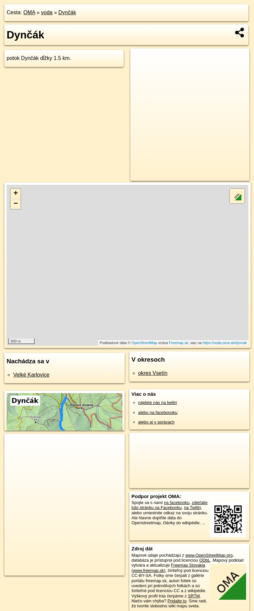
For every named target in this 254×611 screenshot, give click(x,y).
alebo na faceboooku (158, 412)
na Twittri (192, 507)
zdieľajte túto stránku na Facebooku (170, 505)
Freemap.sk (178, 343)
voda (47, 12)
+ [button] (16, 194)
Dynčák (67, 12)
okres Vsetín (153, 373)
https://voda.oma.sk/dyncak (225, 343)
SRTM (194, 595)
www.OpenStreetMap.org (209, 555)
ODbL (204, 560)
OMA (29, 12)
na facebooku (177, 502)
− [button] (16, 204)
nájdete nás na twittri (157, 402)
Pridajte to (177, 600)
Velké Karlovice (31, 375)
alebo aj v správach (156, 422)
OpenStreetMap (144, 343)
